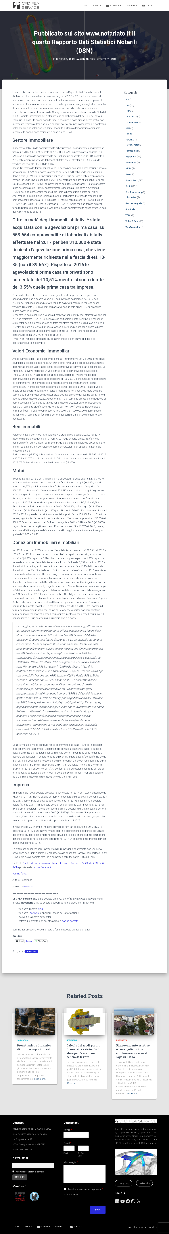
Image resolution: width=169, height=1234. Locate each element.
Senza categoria (133, 203)
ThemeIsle (152, 1227)
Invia (97, 1209)
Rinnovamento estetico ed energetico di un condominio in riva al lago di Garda (133, 1051)
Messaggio (70, 1162)
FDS (129, 110)
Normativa (31, 951)
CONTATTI (148, 5)
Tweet (29, 941)
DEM (127, 128)
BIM (127, 99)
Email (67, 1143)
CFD (127, 105)
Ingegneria (130, 156)
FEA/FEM (129, 139)
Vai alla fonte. (19, 873)
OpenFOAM (132, 122)
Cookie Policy (144, 1183)
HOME (85, 5)
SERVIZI (97, 5)
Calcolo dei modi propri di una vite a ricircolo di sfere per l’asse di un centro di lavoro (84, 1051)
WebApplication (133, 227)
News (128, 174)
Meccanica (130, 162)
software (35, 913)
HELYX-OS (132, 116)
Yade (129, 133)
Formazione (131, 151)
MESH (128, 168)
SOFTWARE (113, 5)
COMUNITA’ (131, 5)
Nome (67, 1129)
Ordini (128, 186)
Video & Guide (132, 221)
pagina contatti (70, 921)
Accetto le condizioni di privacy (85, 1189)
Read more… (40, 1079)
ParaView (131, 197)
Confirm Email (81, 1154)
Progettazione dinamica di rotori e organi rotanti (34, 1047)
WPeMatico (28, 886)
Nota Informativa (70, 1194)
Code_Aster (133, 145)
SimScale (130, 209)
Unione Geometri (42, 867)
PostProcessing (133, 192)
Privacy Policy (123, 1183)
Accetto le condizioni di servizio (30, 1172)
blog (40, 909)
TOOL (128, 215)
